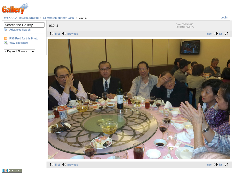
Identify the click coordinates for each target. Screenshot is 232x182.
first (57, 33)
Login (224, 17)
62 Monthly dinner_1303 (59, 17)
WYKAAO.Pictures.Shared (21, 17)
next (209, 33)
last (221, 33)
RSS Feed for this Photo (23, 38)
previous (72, 33)
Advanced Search (20, 29)
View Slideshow (18, 42)
